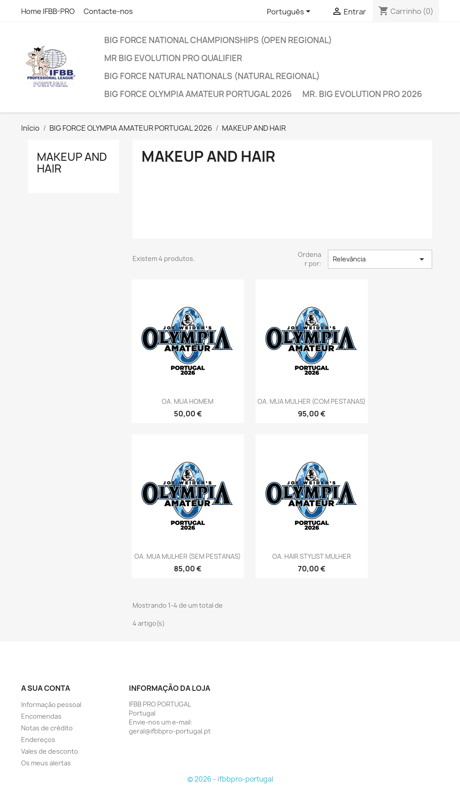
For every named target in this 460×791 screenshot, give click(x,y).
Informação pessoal (51, 704)
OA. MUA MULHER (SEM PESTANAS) (187, 556)
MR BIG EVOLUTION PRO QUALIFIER (173, 58)
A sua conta (45, 688)
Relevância (380, 259)
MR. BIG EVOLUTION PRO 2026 (362, 94)
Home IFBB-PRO (48, 11)
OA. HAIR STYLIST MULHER (311, 556)
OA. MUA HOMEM (187, 401)
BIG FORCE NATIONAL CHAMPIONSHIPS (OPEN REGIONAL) (218, 40)
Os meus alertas (46, 763)
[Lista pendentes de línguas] (290, 12)
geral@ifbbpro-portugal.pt (170, 731)
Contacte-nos (109, 11)
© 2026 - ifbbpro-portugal (230, 779)
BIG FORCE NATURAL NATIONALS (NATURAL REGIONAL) (212, 76)
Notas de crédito (47, 728)
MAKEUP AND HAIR (72, 162)
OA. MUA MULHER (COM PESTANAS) (311, 401)
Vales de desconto (49, 751)
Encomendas (41, 716)
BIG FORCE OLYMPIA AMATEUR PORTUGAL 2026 (198, 94)
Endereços (38, 739)
